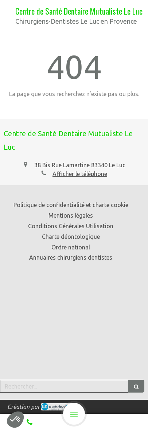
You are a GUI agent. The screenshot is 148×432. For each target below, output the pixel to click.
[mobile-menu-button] (74, 414)
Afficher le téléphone (79, 174)
